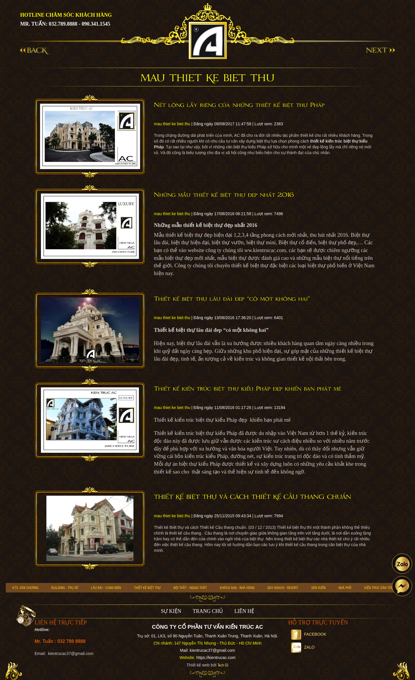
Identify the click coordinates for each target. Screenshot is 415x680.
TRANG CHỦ (208, 611)
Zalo (303, 647)
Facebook (308, 634)
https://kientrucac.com (215, 657)
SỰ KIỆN (171, 611)
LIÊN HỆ (244, 611)
